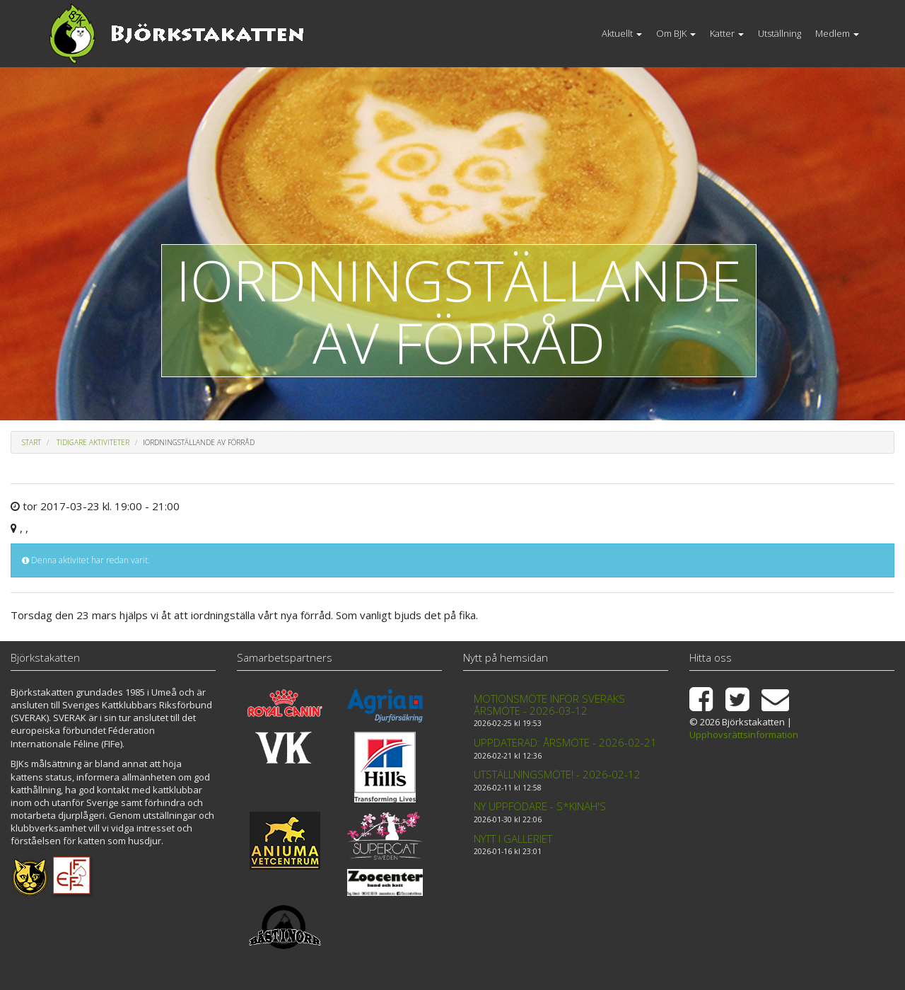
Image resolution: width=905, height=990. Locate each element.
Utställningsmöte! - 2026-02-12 (557, 774)
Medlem (837, 33)
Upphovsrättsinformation (743, 734)
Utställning (779, 33)
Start (31, 442)
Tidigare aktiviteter (93, 442)
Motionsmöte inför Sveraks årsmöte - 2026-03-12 (549, 704)
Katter (727, 33)
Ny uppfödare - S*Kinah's (540, 806)
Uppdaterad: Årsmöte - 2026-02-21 (565, 742)
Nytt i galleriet (513, 838)
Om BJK (676, 33)
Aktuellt (622, 33)
